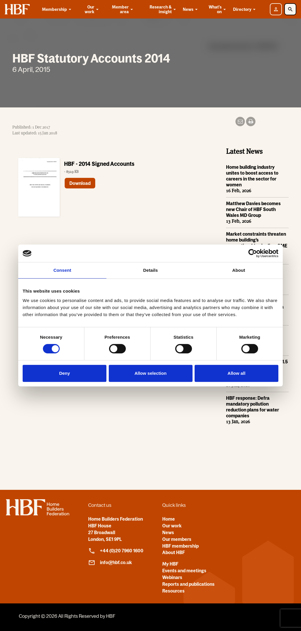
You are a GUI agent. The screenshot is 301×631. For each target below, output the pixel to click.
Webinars (172, 577)
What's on (218, 9)
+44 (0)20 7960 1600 (115, 550)
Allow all (236, 373)
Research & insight (163, 9)
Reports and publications (188, 584)
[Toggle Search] (290, 9)
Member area (123, 9)
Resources (173, 591)
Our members (176, 539)
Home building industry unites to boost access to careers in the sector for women (252, 176)
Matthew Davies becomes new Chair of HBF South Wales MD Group (253, 209)
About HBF (173, 552)
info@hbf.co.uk (110, 562)
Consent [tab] (62, 270)
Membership (57, 9)
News (191, 9)
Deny (64, 373)
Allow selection (150, 373)
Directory (245, 9)
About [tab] (238, 270)
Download (80, 183)
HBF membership (180, 546)
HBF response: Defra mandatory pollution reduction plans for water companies (252, 407)
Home (168, 519)
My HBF (170, 564)
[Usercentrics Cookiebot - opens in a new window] (252, 253)
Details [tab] (150, 270)
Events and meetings (184, 570)
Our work (92, 9)
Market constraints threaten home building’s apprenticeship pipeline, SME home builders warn (256, 242)
